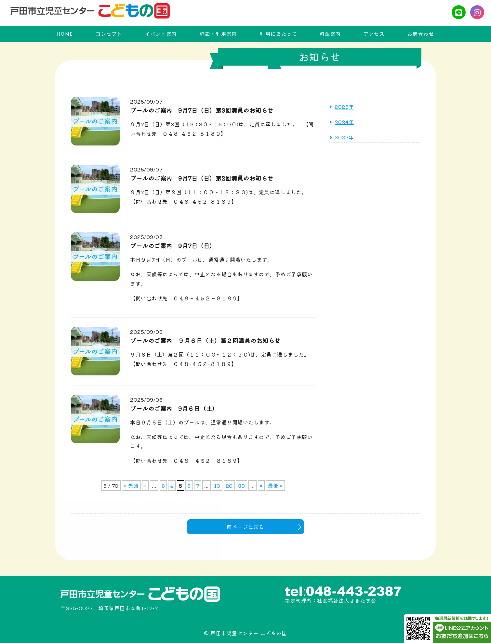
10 (217, 485)
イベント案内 (161, 33)
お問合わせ (420, 33)
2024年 (344, 121)
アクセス (374, 33)
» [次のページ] (261, 485)
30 (241, 485)
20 (229, 485)
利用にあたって (278, 33)
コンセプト (109, 33)
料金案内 (330, 33)
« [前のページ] (145, 485)
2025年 (344, 106)
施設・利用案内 (218, 33)
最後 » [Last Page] (275, 485)
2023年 (344, 137)
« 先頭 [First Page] (131, 485)
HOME (65, 33)
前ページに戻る (245, 527)
